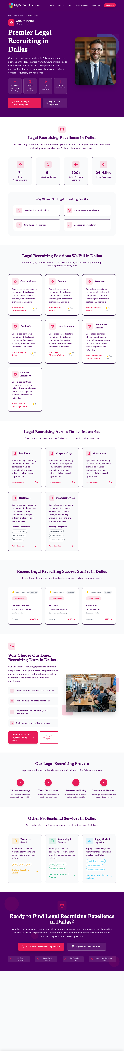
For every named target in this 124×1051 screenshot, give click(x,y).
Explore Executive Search (25, 871)
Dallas (22, 15)
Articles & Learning (81, 5)
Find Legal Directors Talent (59, 353)
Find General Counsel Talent (22, 309)
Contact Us (110, 5)
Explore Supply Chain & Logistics (99, 876)
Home (52, 5)
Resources (96, 5)
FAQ (69, 5)
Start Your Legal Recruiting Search (21, 103)
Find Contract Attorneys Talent (22, 405)
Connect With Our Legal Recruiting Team (23, 737)
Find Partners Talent (58, 309)
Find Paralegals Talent (21, 353)
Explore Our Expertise (53, 103)
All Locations (12, 15)
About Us (61, 5)
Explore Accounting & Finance (62, 875)
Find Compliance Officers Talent (96, 357)
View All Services (48, 737)
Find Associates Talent (96, 309)
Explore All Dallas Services (86, 946)
